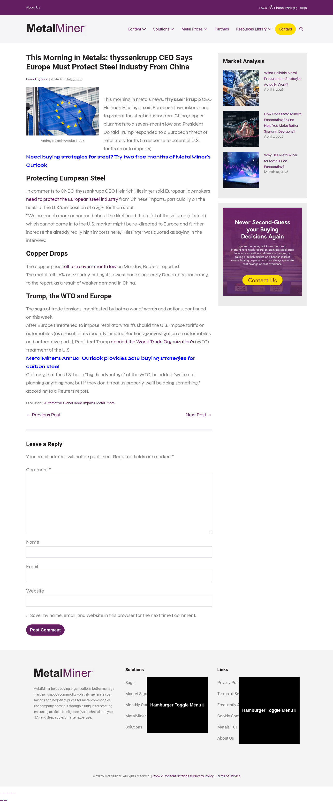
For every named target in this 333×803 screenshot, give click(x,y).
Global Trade (72, 403)
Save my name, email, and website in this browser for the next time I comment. (113, 615)
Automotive (53, 403)
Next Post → (199, 415)
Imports (89, 403)
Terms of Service (228, 776)
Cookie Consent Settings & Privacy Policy (183, 776)
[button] (301, 29)
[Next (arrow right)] (5, 800)
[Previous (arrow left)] (1, 800)
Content (137, 29)
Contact (285, 29)
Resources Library (254, 29)
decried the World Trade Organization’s (152, 342)
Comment (38, 470)
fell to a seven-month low (89, 266)
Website (35, 591)
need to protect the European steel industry (72, 199)
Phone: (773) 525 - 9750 (288, 8)
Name (32, 542)
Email (32, 566)
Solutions (163, 29)
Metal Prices (194, 29)
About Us (33, 7)
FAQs (263, 8)
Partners (222, 29)
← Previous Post (43, 415)
